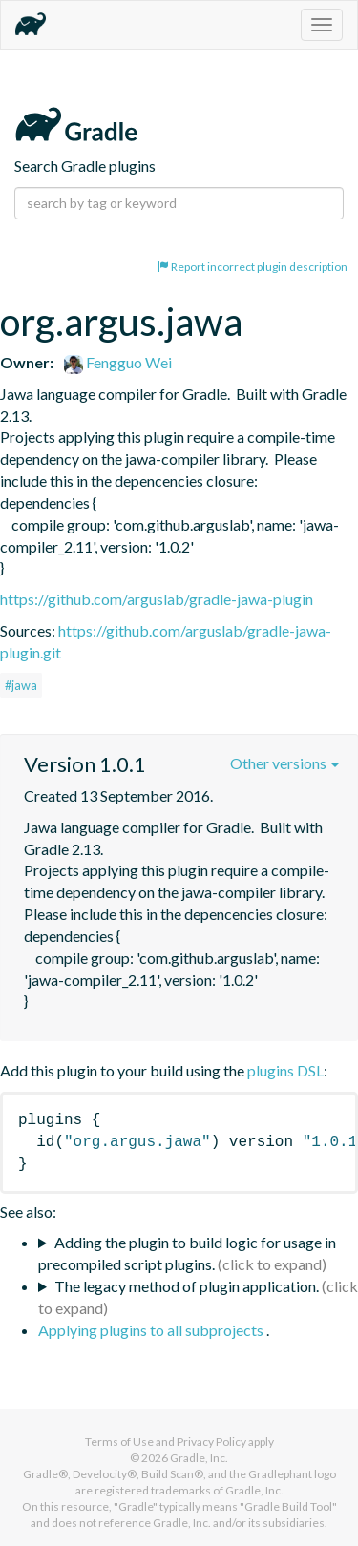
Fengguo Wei (118, 362)
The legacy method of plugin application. (186, 1286)
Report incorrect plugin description (252, 267)
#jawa (21, 685)
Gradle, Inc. (199, 1458)
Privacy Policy (211, 1441)
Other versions (284, 763)
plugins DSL (285, 1070)
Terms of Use (119, 1441)
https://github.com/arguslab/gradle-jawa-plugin (156, 599)
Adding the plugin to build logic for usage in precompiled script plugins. (187, 1253)
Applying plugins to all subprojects (152, 1330)
